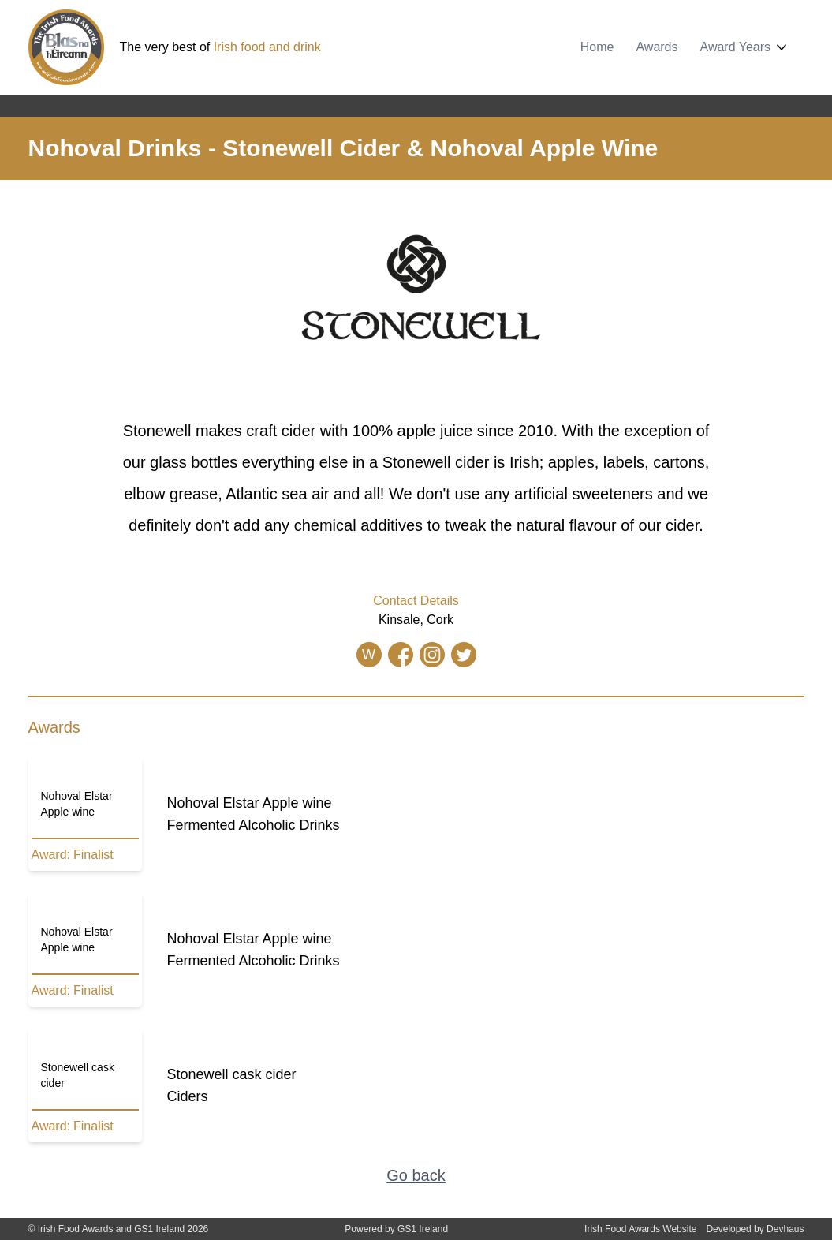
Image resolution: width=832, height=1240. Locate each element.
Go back (415, 1175)
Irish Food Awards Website (640, 1228)
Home (597, 47)
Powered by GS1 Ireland (396, 1228)
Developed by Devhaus (755, 1228)
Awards (656, 47)
